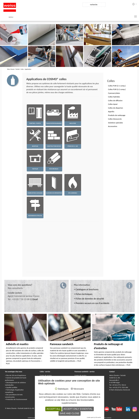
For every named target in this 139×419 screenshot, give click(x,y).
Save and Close (69, 413)
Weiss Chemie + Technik (13, 69)
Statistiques (63, 389)
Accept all (53, 409)
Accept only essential (77, 409)
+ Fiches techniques (83, 294)
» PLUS (78, 361)
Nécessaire (79, 389)
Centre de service (46, 375)
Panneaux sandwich (61, 344)
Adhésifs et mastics (17, 344)
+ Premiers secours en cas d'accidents (91, 303)
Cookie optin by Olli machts (94, 417)
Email (35, 299)
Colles (22, 69)
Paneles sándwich (106, 418)
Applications (28, 69)
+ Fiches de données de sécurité (89, 298)
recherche (93, 5)
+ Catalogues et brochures (86, 289)
